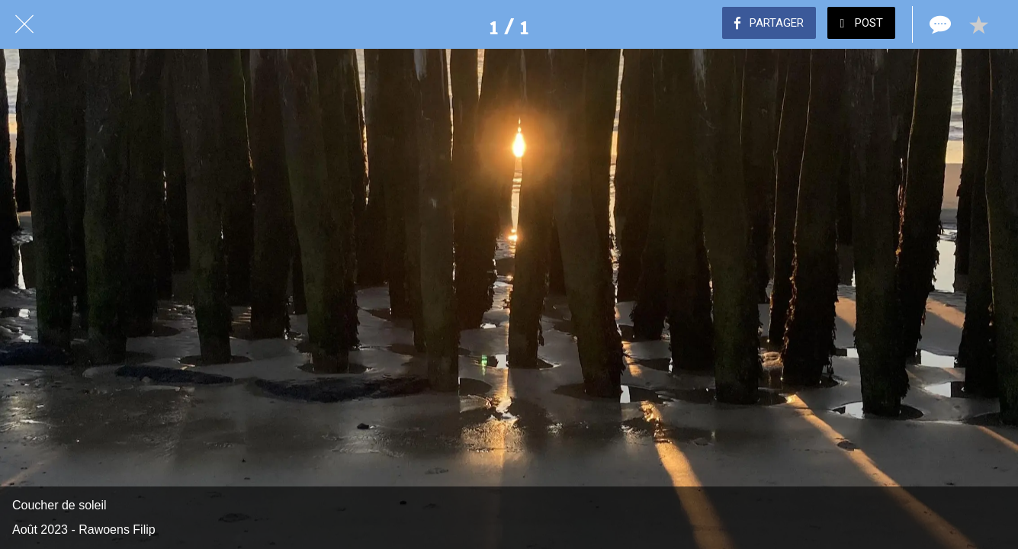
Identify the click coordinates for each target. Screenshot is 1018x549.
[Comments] (938, 24)
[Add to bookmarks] (978, 24)
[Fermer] (24, 24)
